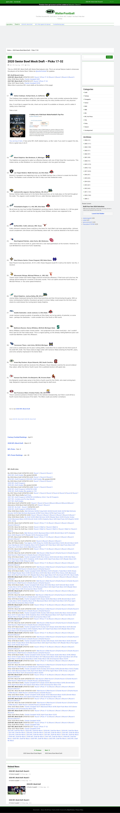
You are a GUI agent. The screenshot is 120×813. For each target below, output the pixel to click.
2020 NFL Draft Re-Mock (34, 731)
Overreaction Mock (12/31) (59, 659)
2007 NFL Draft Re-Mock (53, 736)
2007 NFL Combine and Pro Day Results (21, 499)
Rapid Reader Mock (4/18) (21, 573)
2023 (85, 150)
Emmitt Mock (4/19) (61, 557)
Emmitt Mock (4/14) (37, 573)
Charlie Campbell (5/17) (32, 683)
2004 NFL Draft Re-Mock (39, 738)
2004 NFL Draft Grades (34, 479)
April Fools (27, 495)
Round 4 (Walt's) (39, 527)
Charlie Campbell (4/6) (32, 79)
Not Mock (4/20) (65, 641)
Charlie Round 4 (61, 553)
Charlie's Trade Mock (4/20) (62, 571)
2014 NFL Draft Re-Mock (70, 733)
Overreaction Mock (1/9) (28, 709)
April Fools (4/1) (59, 513)
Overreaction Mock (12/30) (33, 589)
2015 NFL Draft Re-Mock (52, 733)
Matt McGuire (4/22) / (31, 533)
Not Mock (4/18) (65, 655)
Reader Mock (35, 575)
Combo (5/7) (45, 627)
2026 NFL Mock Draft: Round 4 (19, 800)
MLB (85, 106)
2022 (85, 154)
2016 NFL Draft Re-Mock (34, 733)
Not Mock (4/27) (54, 585)
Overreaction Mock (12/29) (25, 603)
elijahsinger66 (87, 218)
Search (109, 57)
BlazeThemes (71, 810)
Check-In (77, 4)
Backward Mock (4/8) (37, 643)
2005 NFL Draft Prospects (16, 483)
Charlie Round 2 (33, 555)
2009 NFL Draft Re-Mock (17, 736)
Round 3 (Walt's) (52, 529)
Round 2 (52, 77)
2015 (85, 178)
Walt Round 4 (41, 553)
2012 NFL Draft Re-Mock (34, 735)
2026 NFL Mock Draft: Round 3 (19, 778)
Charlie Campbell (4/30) (32, 599)
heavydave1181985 (89, 224)
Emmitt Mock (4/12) (66, 669)
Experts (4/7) (44, 545)
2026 (85, 140)
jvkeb (84, 220)
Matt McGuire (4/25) (31, 511)
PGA (85, 120)
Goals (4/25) (45, 599)
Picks (86, 123)
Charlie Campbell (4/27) (32, 627)
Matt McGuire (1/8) (35, 547)
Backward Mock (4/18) (57, 683)
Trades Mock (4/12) (14, 601)
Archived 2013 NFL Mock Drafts (67, 575)
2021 (85, 157)
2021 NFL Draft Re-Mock (16, 731)
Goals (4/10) (44, 559)
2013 (85, 185)
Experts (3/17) (20, 535)
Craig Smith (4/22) (45, 511)
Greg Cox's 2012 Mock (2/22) (18, 547)
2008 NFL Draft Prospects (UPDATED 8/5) (22, 509)
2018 (85, 168)
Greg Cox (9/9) (29, 561)
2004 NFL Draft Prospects (16, 479)
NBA (85, 109)
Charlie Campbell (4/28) (32, 613)
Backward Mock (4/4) (44, 587)
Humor (86, 103)
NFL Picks (11, 449)
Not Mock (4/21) (65, 627)
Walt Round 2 (12, 555)
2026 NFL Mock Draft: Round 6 (19, 771)
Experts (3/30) (74, 519)
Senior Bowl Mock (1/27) (16, 673)
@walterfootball (41, 71)
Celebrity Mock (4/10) (29, 601)
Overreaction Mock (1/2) (28, 631)
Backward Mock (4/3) (44, 601)
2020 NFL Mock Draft (23, 409)
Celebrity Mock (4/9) (50, 519)
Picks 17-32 (44, 77)
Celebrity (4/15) (33, 559)
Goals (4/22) (54, 627)
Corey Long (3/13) (69, 671)
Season (86, 127)
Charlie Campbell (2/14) (32, 83)
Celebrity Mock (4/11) (29, 587)
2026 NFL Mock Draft (26, 24)
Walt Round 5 (50, 553)
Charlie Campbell (14, 774)
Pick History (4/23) (47, 557)
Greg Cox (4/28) (42, 543)
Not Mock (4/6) (55, 545)
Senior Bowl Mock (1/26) (29, 659)
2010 (85, 195)
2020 (85, 161)
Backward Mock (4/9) (24, 629)
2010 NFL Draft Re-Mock (70, 735)
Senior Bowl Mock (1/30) (36, 685)
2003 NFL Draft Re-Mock (57, 738)
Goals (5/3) (44, 585)
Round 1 (37, 77)
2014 (85, 181)
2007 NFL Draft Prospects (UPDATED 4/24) (22, 497)
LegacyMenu (9, 24)
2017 (85, 171)
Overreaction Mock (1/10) (52, 697)
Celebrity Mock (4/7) (39, 629)
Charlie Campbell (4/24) (32, 721)
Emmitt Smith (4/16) (35, 519)
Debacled (71, 4)
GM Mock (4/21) (46, 571)
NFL (85, 113)
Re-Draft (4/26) (30, 517)
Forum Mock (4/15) (47, 513)
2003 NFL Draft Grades (16, 475)
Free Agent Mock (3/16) (54, 671)
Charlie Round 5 (73, 553)
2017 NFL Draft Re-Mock (17, 733)
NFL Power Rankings (15, 455)
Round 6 (69, 493)
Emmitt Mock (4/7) (36, 657)
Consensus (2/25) (42, 535)
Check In (17, 24)
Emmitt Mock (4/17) (61, 533)
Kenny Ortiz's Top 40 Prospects (47, 497)
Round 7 (75, 493)
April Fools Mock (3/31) (49, 715)
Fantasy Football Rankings (17, 437)
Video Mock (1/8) (44, 659)
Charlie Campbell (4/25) (32, 571)
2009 (85, 198)
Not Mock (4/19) (55, 599)
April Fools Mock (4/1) (68, 545)
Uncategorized (88, 130)
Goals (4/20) (54, 655)
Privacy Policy (79, 810)
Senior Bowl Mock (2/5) (35, 697)
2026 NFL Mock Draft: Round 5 (94, 1)
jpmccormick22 (87, 222)
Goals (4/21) (55, 641)
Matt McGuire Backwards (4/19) (29, 513)
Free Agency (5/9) (30, 543)
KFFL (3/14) (12, 521)
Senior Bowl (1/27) (22, 645)
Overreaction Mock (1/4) (42, 617)
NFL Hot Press (88, 116)
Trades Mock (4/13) (14, 587)
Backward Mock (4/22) (56, 543)
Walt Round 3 (22, 555)
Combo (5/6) (45, 641)
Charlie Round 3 (44, 555)
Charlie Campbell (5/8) (31, 585)
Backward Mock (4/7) (53, 615)
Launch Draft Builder (98, 213)
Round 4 (65, 77)
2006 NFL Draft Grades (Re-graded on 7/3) (22, 491)
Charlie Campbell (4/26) (32, 557)
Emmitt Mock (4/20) (67, 585)
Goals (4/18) (55, 669)
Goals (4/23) (55, 613)
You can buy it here (15, 141)
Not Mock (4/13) (50, 573)
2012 (85, 188)
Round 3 (58, 77)
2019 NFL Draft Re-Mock (52, 731)
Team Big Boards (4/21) (16, 545)
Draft (9, 57)
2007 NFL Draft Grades (15, 501)
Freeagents (87, 99)
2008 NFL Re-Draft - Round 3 (18, 507)
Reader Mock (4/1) (70, 559)
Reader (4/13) (30, 535)
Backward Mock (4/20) (46, 533)
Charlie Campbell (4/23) (33, 669)
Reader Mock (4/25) (57, 517)
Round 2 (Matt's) (64, 529)
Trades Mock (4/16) (23, 615)
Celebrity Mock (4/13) (32, 545)
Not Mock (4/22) (65, 613)
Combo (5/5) (45, 655)
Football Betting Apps (58, 24)
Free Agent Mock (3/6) (15, 561)
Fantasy (86, 96)
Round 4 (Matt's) (52, 527)
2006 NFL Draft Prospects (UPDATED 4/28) (22, 489)
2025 (85, 143)
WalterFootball (64, 13)
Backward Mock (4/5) (51, 657)
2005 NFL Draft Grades (15, 485)
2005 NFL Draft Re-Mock (21, 738)
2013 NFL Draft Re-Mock (17, 735)
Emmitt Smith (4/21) (59, 511)
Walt (10, 65)
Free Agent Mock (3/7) (48, 575)
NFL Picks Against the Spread (42, 24)
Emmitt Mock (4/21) (71, 543)
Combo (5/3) (46, 669)
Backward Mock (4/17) (20, 559)
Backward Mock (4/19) (20, 519)
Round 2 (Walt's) (39, 529)
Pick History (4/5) (62, 573)
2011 (85, 192)
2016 (85, 174)
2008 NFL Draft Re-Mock (35, 736)
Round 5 (71, 77)
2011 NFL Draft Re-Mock (52, 735)
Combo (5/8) (45, 613)
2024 (85, 147)
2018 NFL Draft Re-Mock (70, 731)
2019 (85, 164)
